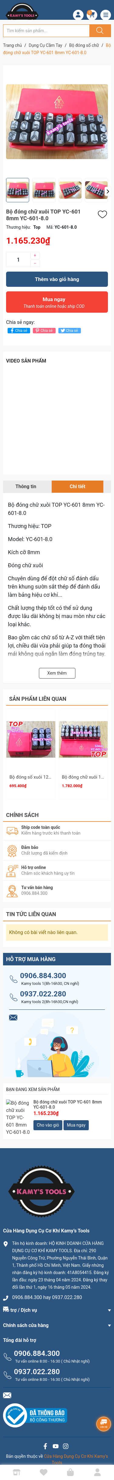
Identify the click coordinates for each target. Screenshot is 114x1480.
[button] (108, 191)
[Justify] (99, 31)
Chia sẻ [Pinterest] (43, 330)
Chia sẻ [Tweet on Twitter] (69, 330)
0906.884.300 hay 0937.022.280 (47, 1289)
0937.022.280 (43, 991)
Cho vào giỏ (48, 1122)
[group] (57, 121)
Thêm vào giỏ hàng (57, 279)
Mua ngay (54, 304)
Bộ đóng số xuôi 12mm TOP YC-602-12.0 (50, 777)
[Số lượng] (18, 259)
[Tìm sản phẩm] (46, 31)
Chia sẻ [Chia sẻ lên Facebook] (18, 330)
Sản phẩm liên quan (37, 699)
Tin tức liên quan (31, 911)
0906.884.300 (43, 973)
